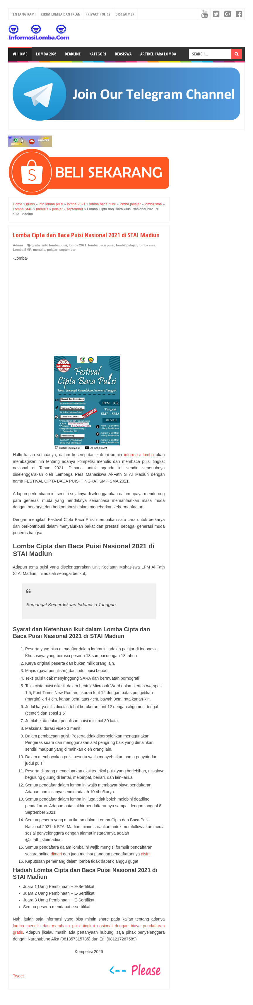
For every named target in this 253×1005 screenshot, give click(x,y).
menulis (39, 249)
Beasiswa (123, 54)
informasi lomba (139, 454)
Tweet (18, 976)
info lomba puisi (54, 245)
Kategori (97, 54)
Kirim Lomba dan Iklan (61, 14)
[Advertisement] (89, 309)
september (67, 249)
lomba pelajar (126, 245)
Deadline (73, 54)
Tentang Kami (23, 14)
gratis (36, 245)
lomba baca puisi (101, 245)
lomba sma (147, 245)
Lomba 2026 (46, 54)
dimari (56, 854)
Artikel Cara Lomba (158, 54)
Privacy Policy (98, 14)
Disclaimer (124, 14)
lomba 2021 (77, 245)
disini (145, 854)
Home (20, 54)
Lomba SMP (22, 249)
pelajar (52, 249)
